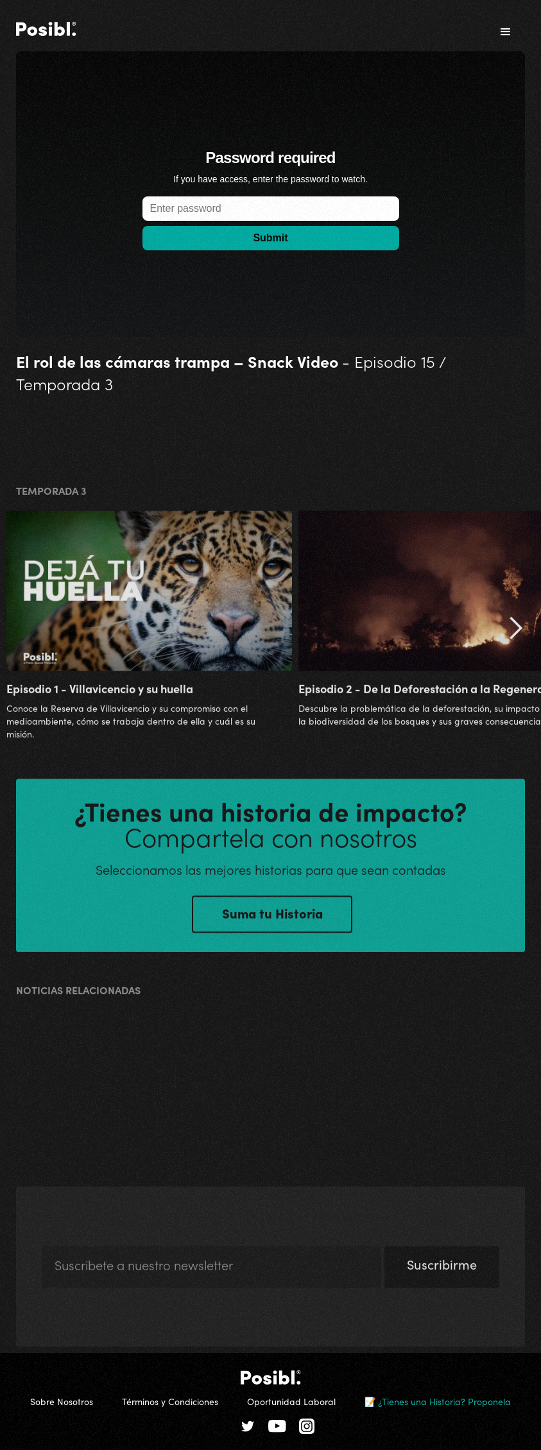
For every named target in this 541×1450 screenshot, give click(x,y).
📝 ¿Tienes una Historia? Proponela (438, 1401)
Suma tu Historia (272, 918)
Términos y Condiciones (170, 1401)
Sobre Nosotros (61, 1401)
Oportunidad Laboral (291, 1401)
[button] (505, 32)
